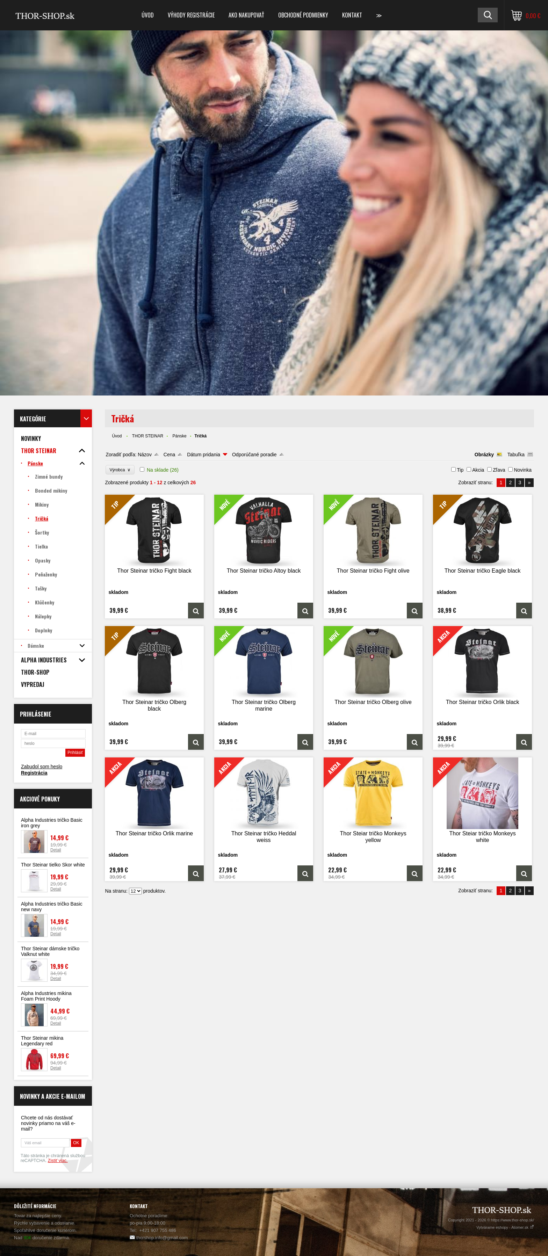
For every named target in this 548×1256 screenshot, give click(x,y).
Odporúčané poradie (254, 454)
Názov (145, 454)
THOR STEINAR (147, 436)
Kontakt (352, 15)
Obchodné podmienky (303, 15)
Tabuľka (516, 454)
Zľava (499, 470)
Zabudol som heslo (41, 766)
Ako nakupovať (246, 15)
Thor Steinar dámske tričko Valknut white (50, 951)
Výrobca (120, 469)
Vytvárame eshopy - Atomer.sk (505, 1227)
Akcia (478, 470)
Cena (169, 454)
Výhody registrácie (191, 15)
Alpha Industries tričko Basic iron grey (51, 822)
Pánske (180, 436)
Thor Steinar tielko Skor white (53, 864)
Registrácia (34, 773)
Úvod (148, 15)
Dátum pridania (203, 454)
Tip (460, 470)
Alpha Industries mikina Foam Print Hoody (46, 996)
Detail (55, 850)
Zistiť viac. (58, 1160)
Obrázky (484, 454)
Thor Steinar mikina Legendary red (42, 1040)
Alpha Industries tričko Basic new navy (51, 906)
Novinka (523, 470)
